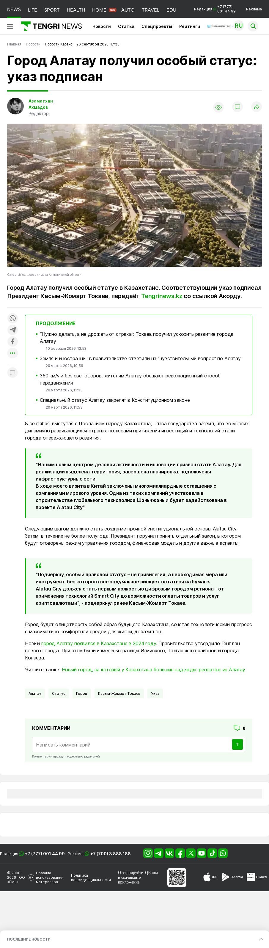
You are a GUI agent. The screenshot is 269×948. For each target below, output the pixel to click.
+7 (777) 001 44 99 (45, 853)
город (81, 693)
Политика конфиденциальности (91, 877)
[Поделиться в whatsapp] (12, 319)
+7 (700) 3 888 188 (110, 853)
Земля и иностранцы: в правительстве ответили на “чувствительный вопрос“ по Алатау (140, 358)
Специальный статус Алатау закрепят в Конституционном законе (115, 400)
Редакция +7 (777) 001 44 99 (215, 8)
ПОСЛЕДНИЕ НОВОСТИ (29, 939)
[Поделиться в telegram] (12, 330)
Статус (58, 693)
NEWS (14, 9)
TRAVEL (150, 10)
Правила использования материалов (49, 877)
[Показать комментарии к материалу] (12, 373)
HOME (99, 10)
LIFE (32, 10)
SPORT (52, 10)
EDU (171, 10)
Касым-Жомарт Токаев (119, 693)
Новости (101, 26)
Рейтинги (189, 26)
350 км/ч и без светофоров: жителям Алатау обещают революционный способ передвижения (130, 379)
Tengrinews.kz (161, 296)
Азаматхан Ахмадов (41, 104)
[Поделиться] (256, 107)
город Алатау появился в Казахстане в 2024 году (98, 643)
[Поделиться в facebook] (12, 342)
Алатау (35, 693)
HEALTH (76, 10)
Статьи (126, 26)
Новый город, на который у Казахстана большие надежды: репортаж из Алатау (153, 670)
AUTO (128, 10)
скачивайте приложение (129, 879)
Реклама (254, 9)
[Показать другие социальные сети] (12, 353)
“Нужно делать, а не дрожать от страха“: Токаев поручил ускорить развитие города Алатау (136, 337)
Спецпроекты (156, 26)
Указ (155, 693)
